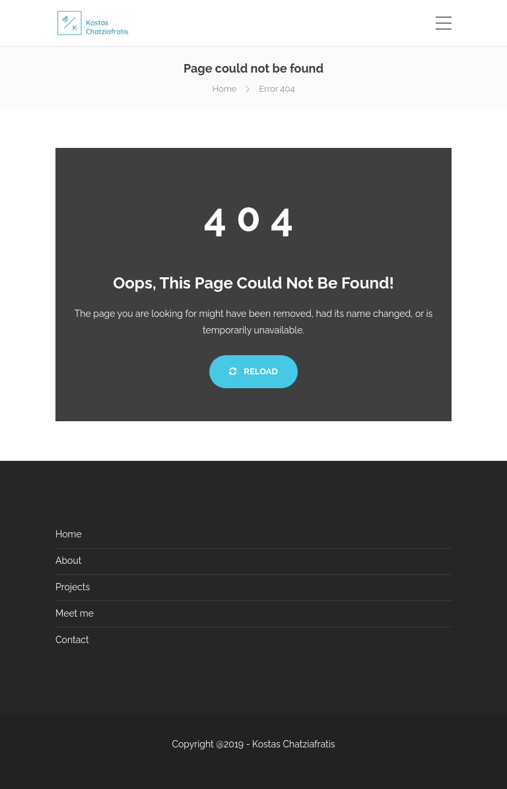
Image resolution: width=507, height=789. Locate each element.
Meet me (74, 613)
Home (224, 89)
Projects (72, 587)
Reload (253, 371)
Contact (72, 640)
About (68, 560)
